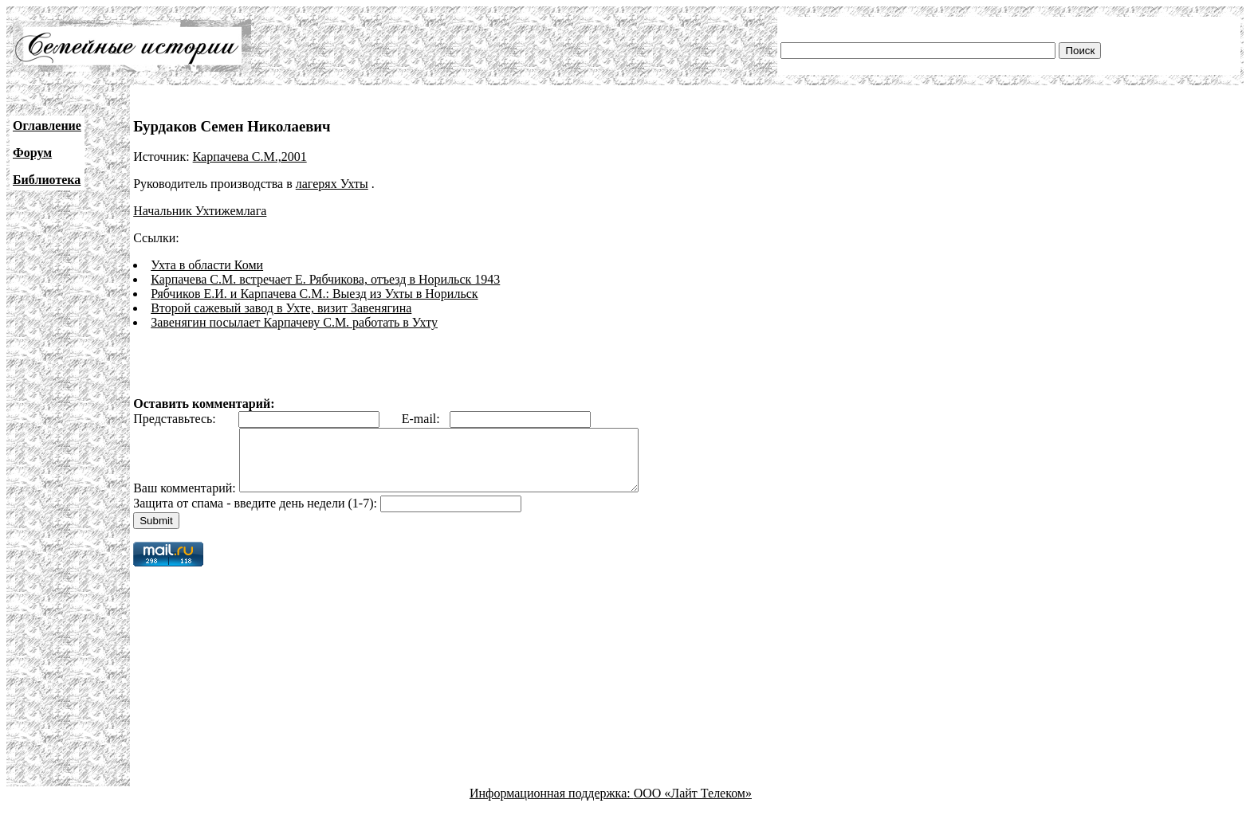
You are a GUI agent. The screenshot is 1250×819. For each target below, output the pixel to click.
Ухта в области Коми (207, 265)
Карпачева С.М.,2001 (250, 156)
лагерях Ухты (332, 183)
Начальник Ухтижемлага (199, 210)
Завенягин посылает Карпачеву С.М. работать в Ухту (294, 322)
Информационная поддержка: (552, 805)
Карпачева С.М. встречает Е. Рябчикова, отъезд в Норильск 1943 (325, 279)
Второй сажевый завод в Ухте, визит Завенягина (281, 308)
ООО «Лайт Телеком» (693, 805)
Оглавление (47, 125)
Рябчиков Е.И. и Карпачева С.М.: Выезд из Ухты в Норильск (314, 293)
